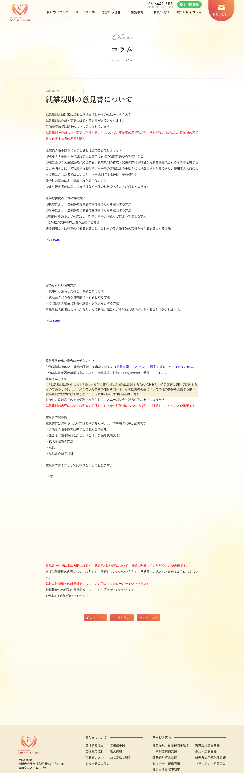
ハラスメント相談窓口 (210, 746)
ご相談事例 (117, 727)
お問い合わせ (221, 14)
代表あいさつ (94, 740)
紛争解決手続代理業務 (210, 740)
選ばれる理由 (94, 727)
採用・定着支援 (206, 733)
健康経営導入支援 (164, 740)
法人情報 (116, 733)
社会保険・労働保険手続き (170, 727)
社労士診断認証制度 (166, 752)
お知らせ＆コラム (97, 746)
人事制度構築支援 (164, 733)
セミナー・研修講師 (166, 746)
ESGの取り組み (120, 740)
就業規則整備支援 (207, 727)
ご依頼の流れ (94, 733)
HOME (115, 60)
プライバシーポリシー (213, 762)
